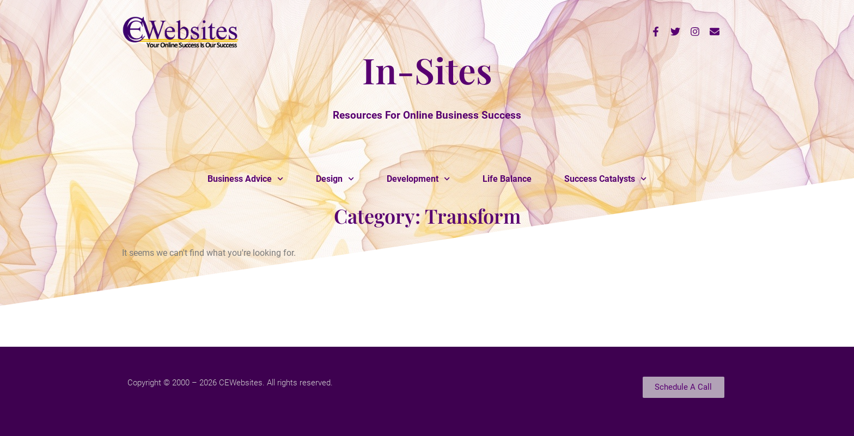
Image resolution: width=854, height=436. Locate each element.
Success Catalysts (605, 178)
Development (418, 178)
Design (335, 178)
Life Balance (507, 179)
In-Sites (427, 69)
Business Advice (245, 178)
